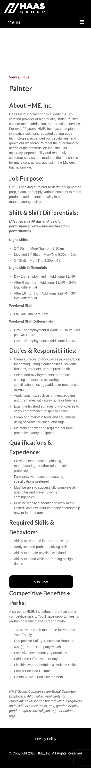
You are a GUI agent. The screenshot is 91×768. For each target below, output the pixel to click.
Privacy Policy (45, 739)
